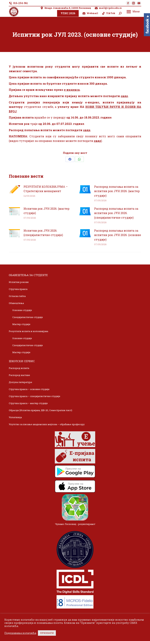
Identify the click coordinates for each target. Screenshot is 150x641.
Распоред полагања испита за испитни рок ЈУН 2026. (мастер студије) (117, 191)
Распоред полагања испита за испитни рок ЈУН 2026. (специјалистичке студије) (116, 213)
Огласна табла (17, 296)
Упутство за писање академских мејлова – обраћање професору (47, 424)
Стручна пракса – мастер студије (28, 403)
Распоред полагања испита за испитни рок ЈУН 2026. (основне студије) (117, 235)
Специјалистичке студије (27, 317)
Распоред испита (19, 368)
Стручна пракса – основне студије (29, 389)
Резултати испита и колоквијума (28, 331)
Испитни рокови (19, 282)
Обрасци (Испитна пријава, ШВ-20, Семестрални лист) (40, 410)
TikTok (108, 13)
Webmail (90, 13)
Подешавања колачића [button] (20, 633)
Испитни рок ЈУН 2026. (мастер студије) (46, 211)
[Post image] (14, 189)
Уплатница (15, 417)
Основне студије (22, 310)
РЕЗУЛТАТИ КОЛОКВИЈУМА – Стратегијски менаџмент (46, 189)
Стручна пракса (18, 289)
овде (124, 96)
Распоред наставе (19, 375)
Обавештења (16, 303)
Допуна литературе (20, 382)
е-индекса (72, 89)
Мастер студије (21, 324)
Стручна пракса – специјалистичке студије (34, 396)
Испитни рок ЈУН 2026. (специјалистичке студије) (43, 233)
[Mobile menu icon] (133, 11)
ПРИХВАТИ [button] (47, 633)
